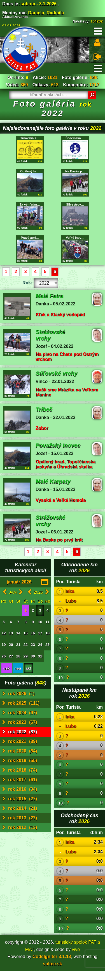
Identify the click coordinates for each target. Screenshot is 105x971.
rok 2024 (19, 712)
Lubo (70, 600)
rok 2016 (19, 789)
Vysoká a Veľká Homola (61, 500)
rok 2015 (19, 798)
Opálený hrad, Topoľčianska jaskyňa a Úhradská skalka (65, 464)
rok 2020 (19, 751)
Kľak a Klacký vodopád (60, 314)
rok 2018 (19, 770)
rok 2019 (19, 760)
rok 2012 (19, 827)
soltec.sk (52, 963)
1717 (94, 84)
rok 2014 (19, 808)
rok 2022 (19, 732)
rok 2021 (19, 741)
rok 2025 (20, 703)
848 (93, 77)
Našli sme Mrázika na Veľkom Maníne (67, 392)
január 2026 (19, 582)
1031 (52, 77)
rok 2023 (19, 722)
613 (55, 84)
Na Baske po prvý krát (59, 539)
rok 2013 (19, 818)
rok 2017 (19, 779)
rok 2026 (18, 693)
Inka (69, 591)
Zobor (42, 428)
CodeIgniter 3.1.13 (51, 956)
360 (24, 84)
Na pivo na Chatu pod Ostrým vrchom (67, 357)
